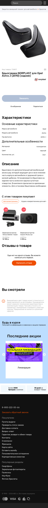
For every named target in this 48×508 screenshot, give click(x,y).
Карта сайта (7, 447)
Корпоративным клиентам (13, 457)
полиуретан (41, 147)
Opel (44, 129)
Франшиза (6, 444)
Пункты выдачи (8, 422)
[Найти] (39, 3)
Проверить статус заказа (13, 425)
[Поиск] (26, 3)
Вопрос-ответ (8, 431)
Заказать (24, 98)
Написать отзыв (24, 263)
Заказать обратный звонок (15, 412)
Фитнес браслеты (9, 479)
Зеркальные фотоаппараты (13, 469)
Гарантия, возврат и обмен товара (17, 435)
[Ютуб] (13, 485)
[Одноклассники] (9, 485)
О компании (7, 441)
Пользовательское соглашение (15, 454)
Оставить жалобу (9, 450)
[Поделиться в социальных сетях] (28, 106)
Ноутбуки (6, 476)
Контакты (6, 438)
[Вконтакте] (4, 485)
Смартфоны (7, 466)
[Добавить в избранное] (6, 106)
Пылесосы (6, 473)
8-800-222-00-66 (11, 407)
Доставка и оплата (10, 428)
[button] (3, 354)
